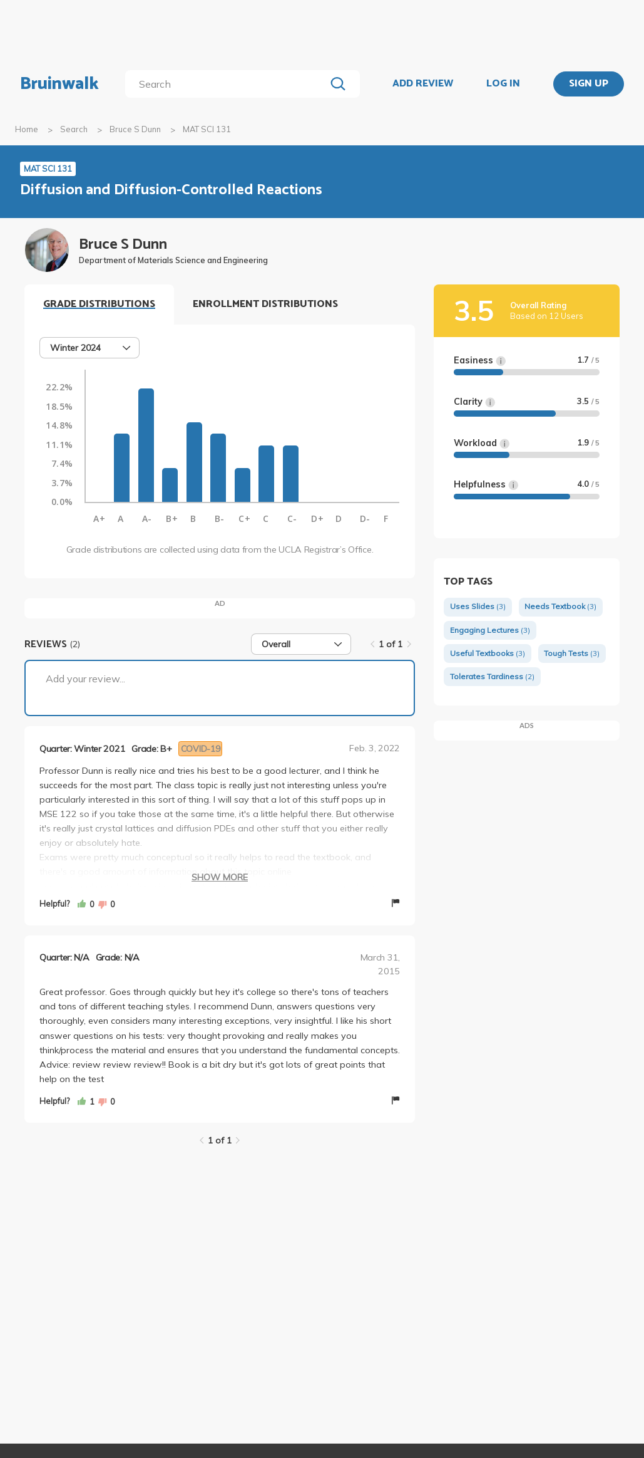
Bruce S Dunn (135, 129)
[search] (228, 84)
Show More (220, 877)
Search (74, 129)
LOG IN (503, 84)
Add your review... (85, 678)
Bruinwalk (59, 84)
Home (26, 129)
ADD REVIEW (422, 84)
